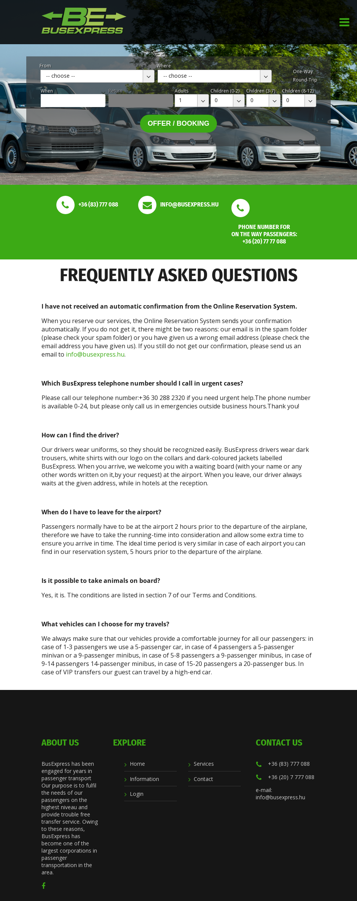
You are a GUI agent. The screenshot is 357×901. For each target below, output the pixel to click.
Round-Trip (305, 80)
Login (136, 793)
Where (164, 65)
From (45, 65)
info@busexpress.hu (95, 354)
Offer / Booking (178, 123)
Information (144, 779)
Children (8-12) (298, 91)
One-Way (303, 71)
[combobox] (97, 76)
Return (115, 91)
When (47, 91)
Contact (203, 779)
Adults (181, 91)
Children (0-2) (224, 91)
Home (137, 763)
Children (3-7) (260, 91)
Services (204, 763)
